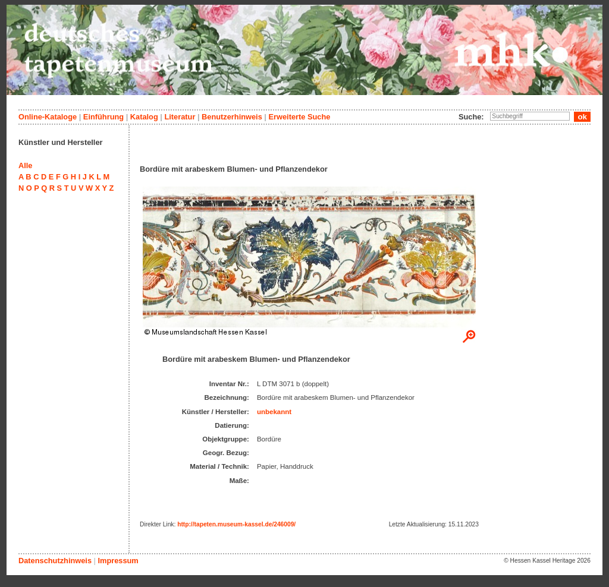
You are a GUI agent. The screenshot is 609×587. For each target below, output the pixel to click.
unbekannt (274, 411)
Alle (25, 165)
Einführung (103, 116)
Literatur (179, 116)
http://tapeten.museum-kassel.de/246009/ (236, 524)
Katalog (144, 116)
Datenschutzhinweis (55, 560)
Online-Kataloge (47, 116)
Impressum (118, 560)
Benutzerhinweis (232, 116)
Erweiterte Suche (299, 116)
